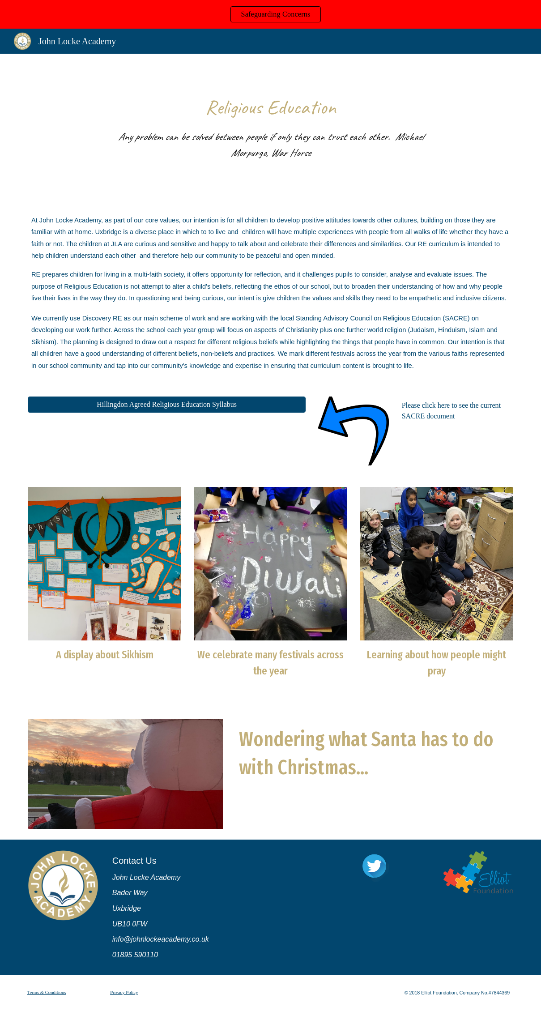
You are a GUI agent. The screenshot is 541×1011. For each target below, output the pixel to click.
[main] (270, 127)
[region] (270, 14)
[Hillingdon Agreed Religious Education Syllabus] (166, 404)
